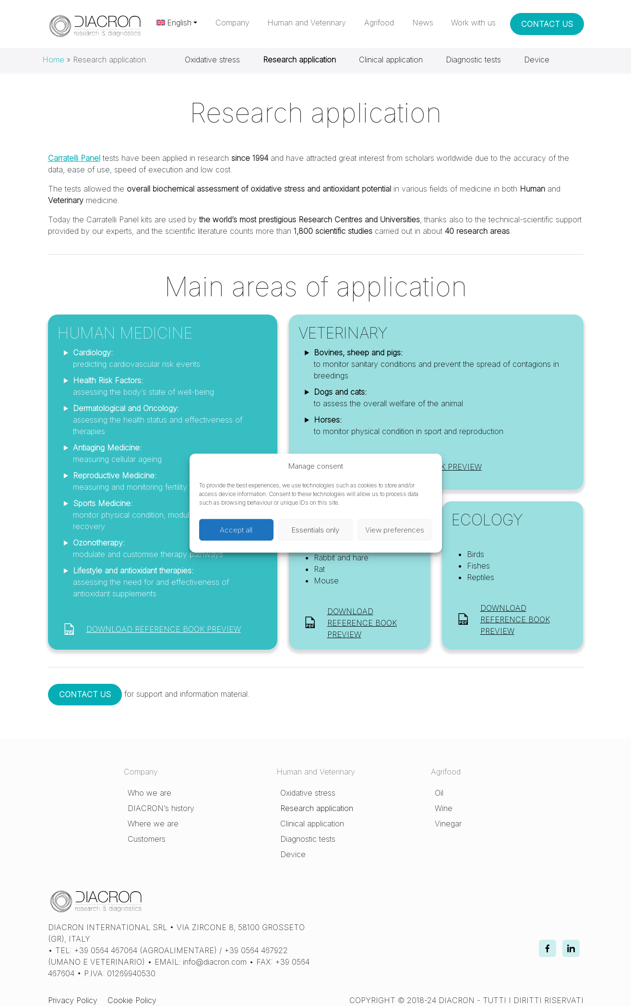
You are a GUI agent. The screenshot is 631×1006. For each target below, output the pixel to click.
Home (53, 59)
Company (232, 22)
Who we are (149, 793)
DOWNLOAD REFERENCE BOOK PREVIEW (163, 629)
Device (536, 59)
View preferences (394, 529)
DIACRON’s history (161, 808)
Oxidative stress (212, 59)
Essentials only (315, 529)
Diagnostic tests (473, 59)
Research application (316, 808)
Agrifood (379, 22)
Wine (443, 808)
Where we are (153, 823)
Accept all (236, 529)
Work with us (473, 22)
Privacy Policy (72, 1000)
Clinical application (391, 59)
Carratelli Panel (74, 158)
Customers (147, 839)
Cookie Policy (131, 1000)
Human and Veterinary (306, 22)
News (422, 22)
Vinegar (448, 823)
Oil (439, 793)
